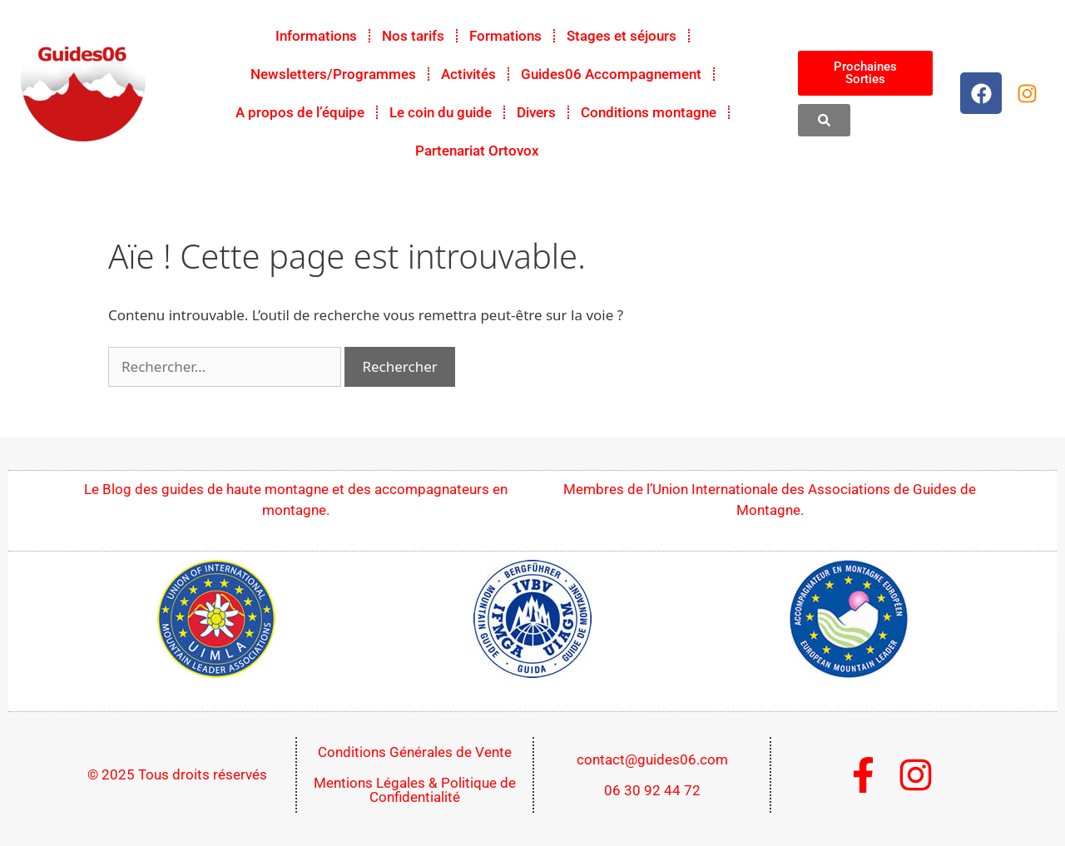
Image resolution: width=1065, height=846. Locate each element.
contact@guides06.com (652, 759)
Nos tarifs (413, 35)
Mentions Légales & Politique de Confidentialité (415, 789)
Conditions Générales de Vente (415, 752)
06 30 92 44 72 (652, 790)
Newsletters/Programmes (333, 74)
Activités (468, 74)
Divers (536, 112)
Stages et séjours (621, 35)
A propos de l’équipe (299, 112)
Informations (316, 35)
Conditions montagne (648, 112)
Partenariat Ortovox (477, 150)
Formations (505, 35)
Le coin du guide (440, 112)
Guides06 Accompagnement (611, 74)
